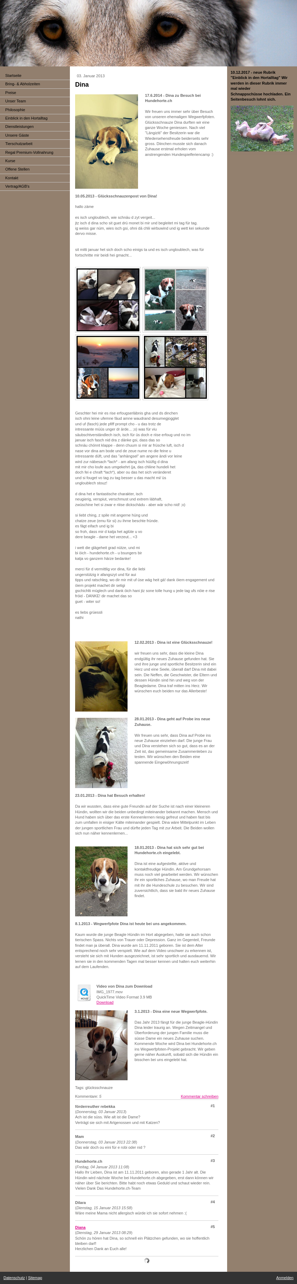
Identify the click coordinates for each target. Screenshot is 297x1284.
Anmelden (285, 1278)
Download (105, 1002)
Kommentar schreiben (199, 1096)
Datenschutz (14, 1278)
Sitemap (35, 1278)
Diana (80, 1227)
